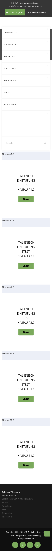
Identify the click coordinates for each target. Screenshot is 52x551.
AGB (4, 509)
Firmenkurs (26, 54)
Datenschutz (7, 513)
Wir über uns (26, 78)
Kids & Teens (26, 66)
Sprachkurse (26, 42)
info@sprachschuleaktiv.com (26, 3)
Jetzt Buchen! (10, 104)
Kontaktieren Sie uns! (37, 12)
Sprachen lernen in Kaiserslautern (17, 498)
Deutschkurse (26, 30)
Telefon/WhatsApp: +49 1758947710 (26, 6)
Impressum (7, 516)
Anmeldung (7, 506)
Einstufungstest (14, 12)
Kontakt (7, 92)
